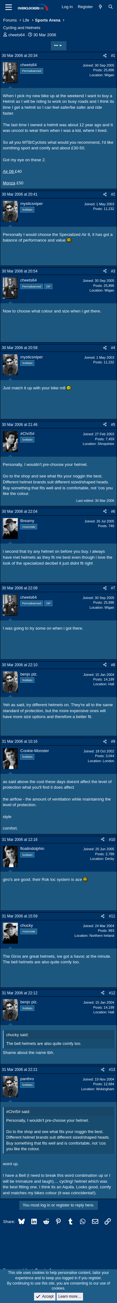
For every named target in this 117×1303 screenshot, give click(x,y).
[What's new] (100, 7)
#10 (112, 839)
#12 (112, 993)
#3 (113, 271)
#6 (113, 511)
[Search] (110, 7)
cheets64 (16, 34)
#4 (113, 348)
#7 (113, 588)
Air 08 (9, 171)
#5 (113, 424)
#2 (113, 194)
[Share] (105, 55)
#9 (113, 741)
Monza (9, 183)
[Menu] (8, 7)
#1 (113, 55)
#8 (113, 665)
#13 (112, 1069)
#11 (112, 916)
